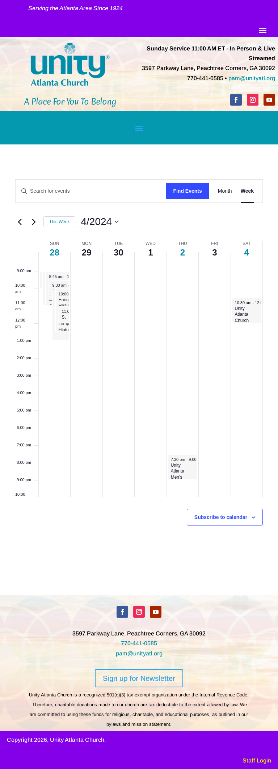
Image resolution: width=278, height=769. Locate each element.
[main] (139, 369)
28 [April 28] (54, 252)
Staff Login (257, 760)
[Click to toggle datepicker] (100, 221)
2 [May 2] (182, 252)
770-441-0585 (139, 643)
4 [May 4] (246, 252)
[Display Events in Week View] (247, 191)
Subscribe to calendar (220, 517)
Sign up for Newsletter (139, 678)
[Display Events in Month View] (225, 191)
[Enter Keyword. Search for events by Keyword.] (91, 191)
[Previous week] (19, 221)
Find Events (187, 191)
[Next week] (33, 221)
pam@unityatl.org (251, 78)
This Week (59, 221)
